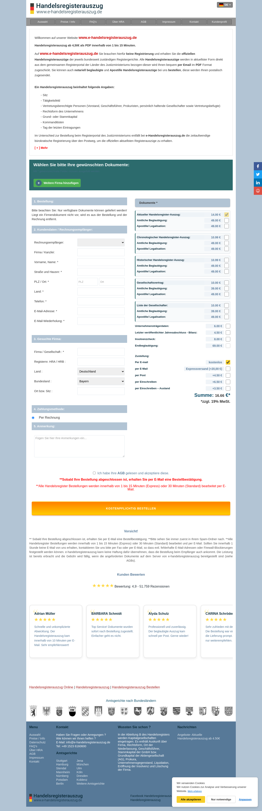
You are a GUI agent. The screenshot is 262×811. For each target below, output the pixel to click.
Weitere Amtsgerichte (91, 788)
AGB (143, 21)
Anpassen (245, 799)
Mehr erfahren (195, 791)
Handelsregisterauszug (93, 691)
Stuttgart (61, 764)
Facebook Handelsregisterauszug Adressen (158, 800)
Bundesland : (42, 381)
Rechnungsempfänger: (49, 242)
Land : (38, 371)
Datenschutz (37, 746)
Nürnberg (62, 780)
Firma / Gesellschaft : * (49, 351)
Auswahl (43, 21)
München (83, 768)
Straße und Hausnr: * (48, 271)
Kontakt (194, 21)
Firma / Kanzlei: (44, 252)
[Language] (225, 5)
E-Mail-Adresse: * (45, 311)
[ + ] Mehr (41, 147)
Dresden (82, 780)
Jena (80, 764)
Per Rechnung (49, 417)
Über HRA (118, 21)
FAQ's (93, 21)
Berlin (60, 788)
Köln (79, 776)
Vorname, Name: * (46, 262)
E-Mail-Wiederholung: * (49, 321)
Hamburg (62, 768)
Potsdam (62, 784)
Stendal (61, 772)
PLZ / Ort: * (41, 281)
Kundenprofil (219, 21)
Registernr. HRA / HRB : (50, 361)
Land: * (39, 291)
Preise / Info (68, 21)
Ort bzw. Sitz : (43, 391)
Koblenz (82, 784)
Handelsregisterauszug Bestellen (136, 691)
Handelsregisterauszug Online (51, 691)
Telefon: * (40, 301)
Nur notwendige (221, 799)
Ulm (79, 772)
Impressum (168, 21)
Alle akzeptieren (191, 799)
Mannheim (63, 776)
